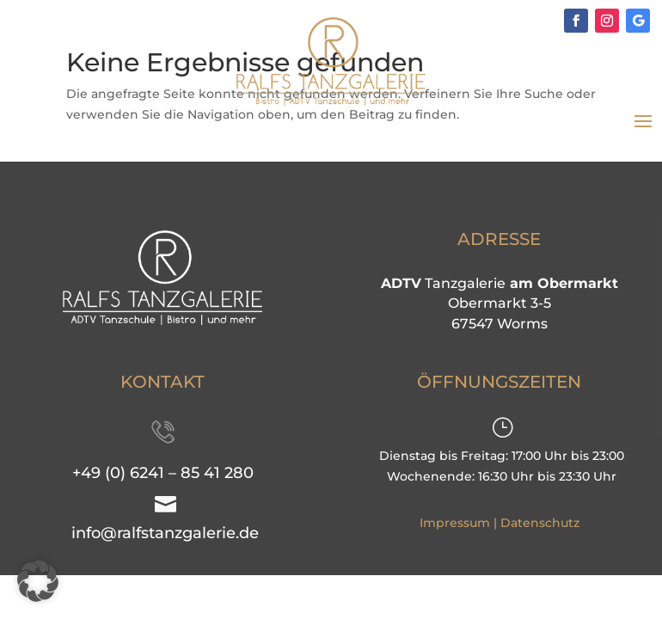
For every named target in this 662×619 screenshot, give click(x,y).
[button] (38, 581)
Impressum (455, 522)
